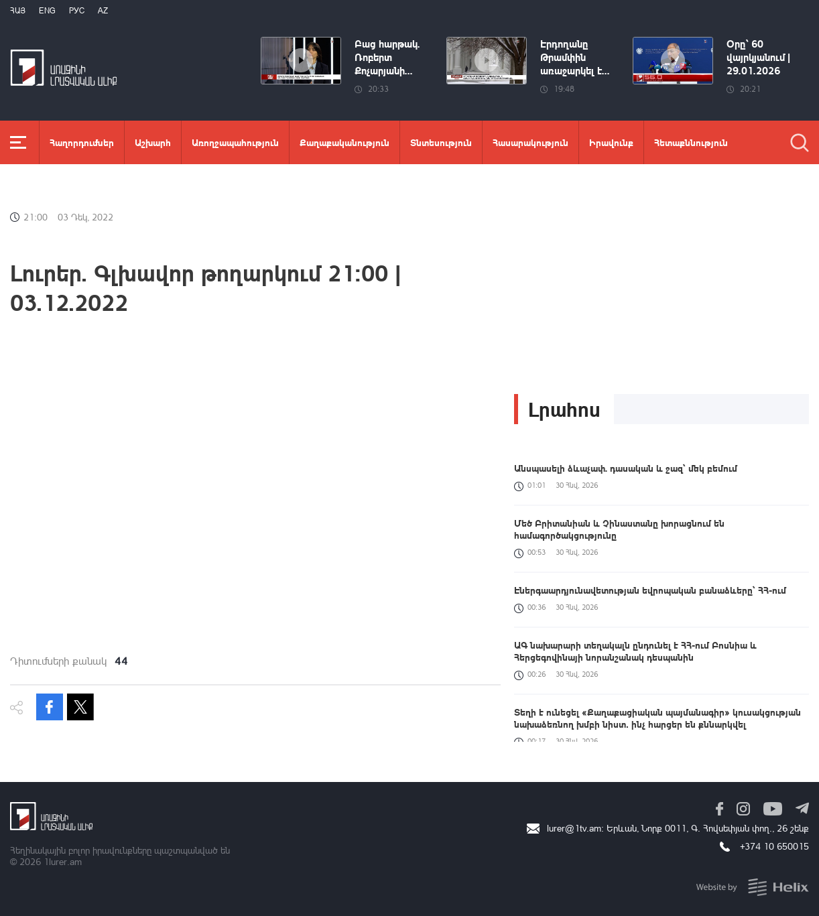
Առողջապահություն (235, 142)
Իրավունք (611, 142)
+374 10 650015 (774, 846)
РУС (76, 10)
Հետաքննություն (691, 142)
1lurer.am (63, 861)
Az (103, 10)
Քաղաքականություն (344, 142)
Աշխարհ (153, 142)
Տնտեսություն (441, 142)
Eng (47, 10)
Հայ (17, 10)
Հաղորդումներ (82, 142)
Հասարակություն (530, 142)
